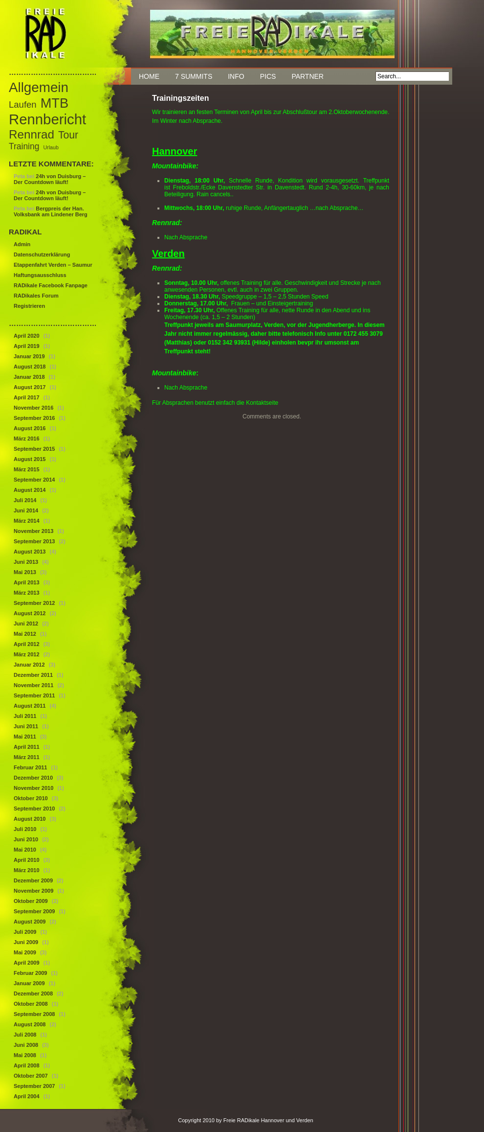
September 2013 (34, 541)
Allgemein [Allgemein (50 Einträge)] (38, 87)
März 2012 (27, 654)
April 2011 (27, 747)
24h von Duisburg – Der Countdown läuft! (50, 179)
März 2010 (27, 870)
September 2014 (34, 480)
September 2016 (34, 418)
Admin (22, 244)
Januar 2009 (29, 983)
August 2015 (29, 459)
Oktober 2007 (31, 1076)
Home (149, 76)
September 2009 (34, 911)
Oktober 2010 (31, 798)
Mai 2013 (25, 572)
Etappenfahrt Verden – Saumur (53, 265)
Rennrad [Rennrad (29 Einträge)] (31, 134)
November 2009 (33, 891)
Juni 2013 (26, 562)
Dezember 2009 (33, 880)
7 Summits (193, 76)
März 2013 (27, 593)
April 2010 (27, 860)
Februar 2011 (30, 767)
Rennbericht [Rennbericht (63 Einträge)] (47, 119)
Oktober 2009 (31, 901)
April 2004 (27, 1096)
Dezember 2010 (33, 778)
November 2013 (33, 531)
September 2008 (34, 1014)
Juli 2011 (25, 716)
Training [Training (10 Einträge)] (24, 146)
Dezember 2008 (33, 993)
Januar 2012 (29, 665)
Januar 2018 (29, 377)
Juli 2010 (25, 829)
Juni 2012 (26, 623)
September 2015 (34, 449)
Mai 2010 (25, 850)
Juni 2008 (26, 1045)
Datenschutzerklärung (42, 254)
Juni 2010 (26, 839)
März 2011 (27, 757)
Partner (307, 76)
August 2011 (29, 706)
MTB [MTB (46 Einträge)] (54, 103)
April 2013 (27, 582)
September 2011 (34, 695)
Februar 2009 (30, 973)
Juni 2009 (26, 942)
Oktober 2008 (31, 1004)
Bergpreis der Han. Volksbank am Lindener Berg (51, 211)
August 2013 (29, 551)
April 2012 (27, 644)
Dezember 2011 (33, 675)
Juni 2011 (26, 726)
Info (236, 76)
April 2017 (27, 397)
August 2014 (29, 490)
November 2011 (33, 685)
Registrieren (29, 306)
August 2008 (29, 1024)
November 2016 (33, 408)
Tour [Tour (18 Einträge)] (68, 134)
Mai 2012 (25, 634)
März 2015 (27, 469)
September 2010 (34, 808)
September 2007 (34, 1086)
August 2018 (29, 367)
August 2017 (29, 387)
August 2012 (29, 613)
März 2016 (27, 438)
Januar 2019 (29, 356)
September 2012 (34, 603)
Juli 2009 (25, 932)
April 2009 (27, 963)
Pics (268, 76)
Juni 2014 (26, 510)
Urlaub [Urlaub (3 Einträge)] (50, 147)
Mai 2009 (25, 952)
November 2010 (33, 788)
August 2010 (29, 819)
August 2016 (29, 428)
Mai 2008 (25, 1055)
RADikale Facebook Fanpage (51, 285)
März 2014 (27, 521)
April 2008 (27, 1065)
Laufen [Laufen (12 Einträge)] (23, 104)
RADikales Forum (36, 296)
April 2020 (27, 336)
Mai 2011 (25, 736)
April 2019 (27, 346)
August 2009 (29, 921)
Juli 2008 (25, 1035)
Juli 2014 (25, 500)
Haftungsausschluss (40, 275)
